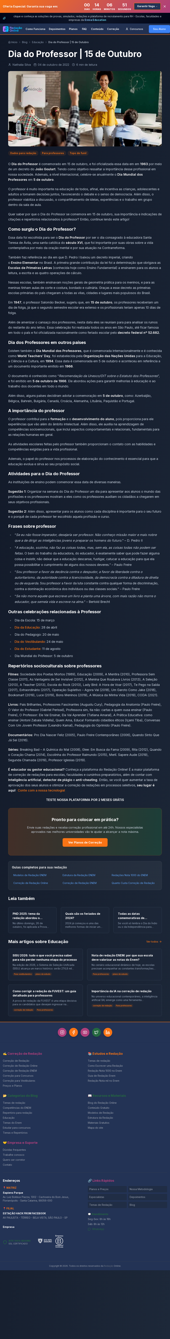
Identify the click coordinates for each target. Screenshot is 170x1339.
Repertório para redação (17, 1112)
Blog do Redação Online (102, 1102)
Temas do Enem (12, 1122)
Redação (108, 1266)
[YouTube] (85, 1032)
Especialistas (96, 1196)
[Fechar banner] (164, 6)
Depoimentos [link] (57, 28)
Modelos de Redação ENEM (29, 875)
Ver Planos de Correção (85, 842)
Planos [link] (73, 28)
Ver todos (154, 941)
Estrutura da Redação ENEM (79, 875)
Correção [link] (113, 28)
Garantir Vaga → (147, 6)
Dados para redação (23, 153)
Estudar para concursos (17, 1127)
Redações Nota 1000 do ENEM (130, 875)
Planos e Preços (98, 1189)
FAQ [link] (84, 28)
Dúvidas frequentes (14, 1149)
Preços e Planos (12, 1085)
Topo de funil (78, 153)
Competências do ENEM (17, 1107)
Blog (24, 42)
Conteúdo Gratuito (98, 1107)
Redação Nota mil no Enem (103, 1080)
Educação (38, 42)
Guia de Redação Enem (101, 1075)
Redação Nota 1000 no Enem (105, 1070)
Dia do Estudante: (28, 649)
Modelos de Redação (100, 1112)
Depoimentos (137, 1196)
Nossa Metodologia (141, 1189)
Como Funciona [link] (35, 28)
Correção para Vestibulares (19, 1080)
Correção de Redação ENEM (80, 882)
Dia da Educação (27, 627)
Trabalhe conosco (13, 1154)
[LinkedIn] (108, 1032)
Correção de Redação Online (30, 882)
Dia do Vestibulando (30, 641)
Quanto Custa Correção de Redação (133, 882)
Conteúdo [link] (97, 28)
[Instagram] (61, 1032)
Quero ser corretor (14, 1159)
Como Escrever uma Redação (105, 1065)
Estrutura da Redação (100, 1117)
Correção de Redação (16, 1060)
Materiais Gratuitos (98, 1122)
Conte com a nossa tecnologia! (41, 790)
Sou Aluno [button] (159, 28)
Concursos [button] (134, 28)
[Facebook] (73, 1032)
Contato (7, 1164)
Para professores (53, 153)
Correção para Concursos (18, 1075)
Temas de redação (99, 1060)
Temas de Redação (100, 1204)
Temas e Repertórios (15, 1132)
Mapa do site (95, 1127)
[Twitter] (96, 1032)
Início (12, 42)
